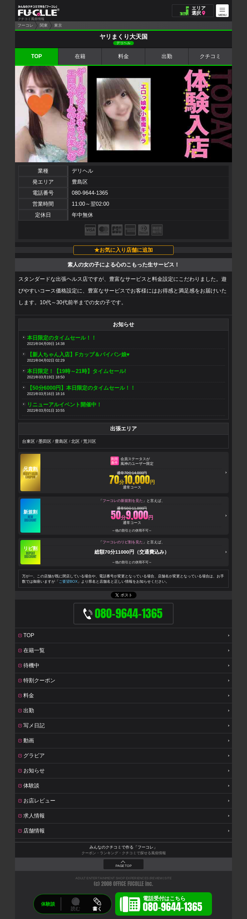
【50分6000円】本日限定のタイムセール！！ (81, 388)
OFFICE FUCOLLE (128, 884)
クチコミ (210, 56)
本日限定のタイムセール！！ (61, 338)
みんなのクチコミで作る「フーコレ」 (123, 847)
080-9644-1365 (90, 193)
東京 (58, 25)
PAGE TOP (123, 866)
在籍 (80, 56)
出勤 (167, 56)
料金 (123, 56)
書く (97, 908)
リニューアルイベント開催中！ (64, 404)
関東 (44, 25)
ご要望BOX (68, 581)
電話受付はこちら (172, 905)
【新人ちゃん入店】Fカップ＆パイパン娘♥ (78, 354)
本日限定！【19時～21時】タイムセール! (76, 371)
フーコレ (25, 25)
